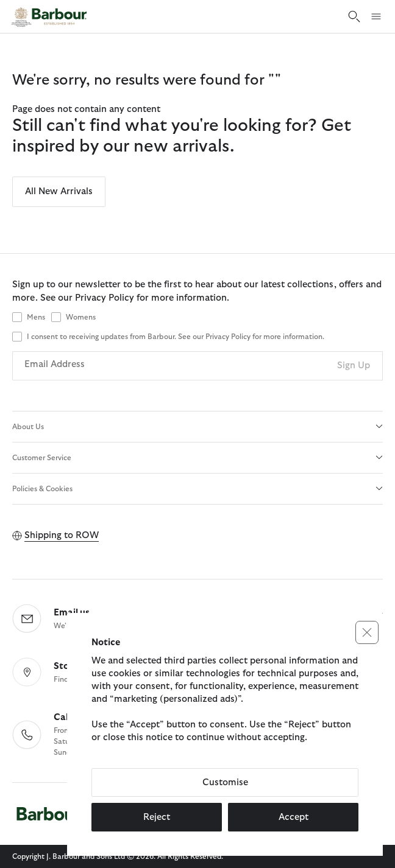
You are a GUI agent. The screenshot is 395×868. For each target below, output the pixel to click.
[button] (367, 632)
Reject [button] (156, 817)
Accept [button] (293, 817)
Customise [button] (225, 782)
